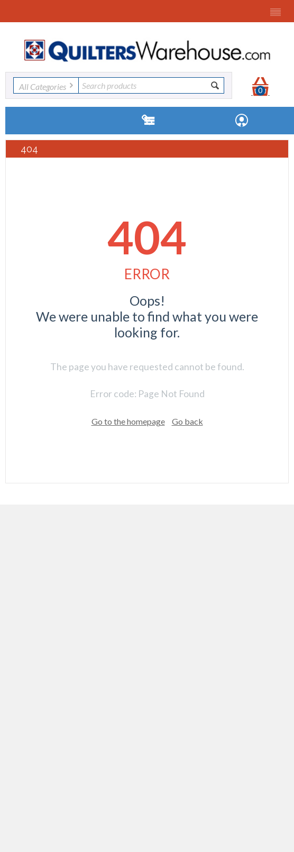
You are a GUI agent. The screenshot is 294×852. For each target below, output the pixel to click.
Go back (187, 421)
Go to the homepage (128, 421)
